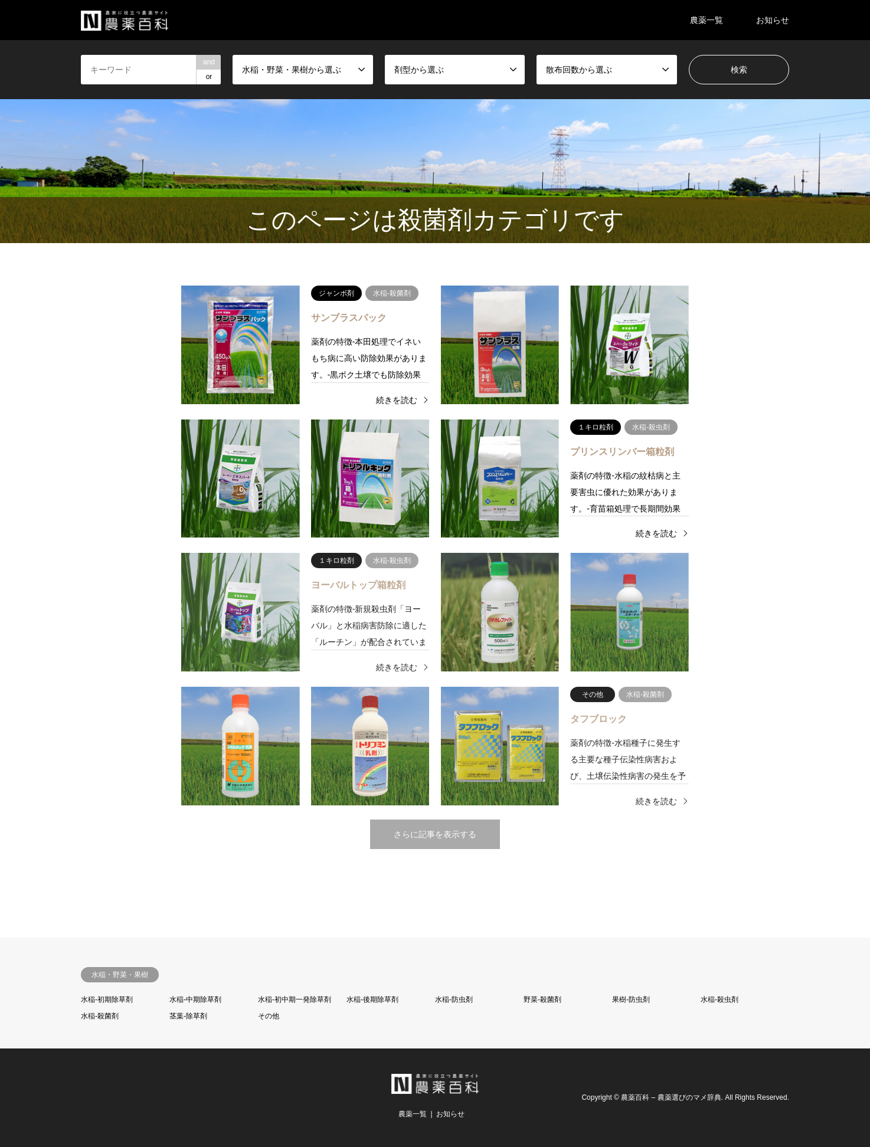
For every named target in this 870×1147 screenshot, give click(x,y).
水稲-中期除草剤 (195, 999)
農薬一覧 (706, 20)
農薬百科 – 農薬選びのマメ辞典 (671, 1097)
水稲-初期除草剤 (107, 999)
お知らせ (772, 20)
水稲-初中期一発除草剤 (294, 999)
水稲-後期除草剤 (372, 999)
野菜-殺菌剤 (542, 999)
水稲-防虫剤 (454, 999)
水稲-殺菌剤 (100, 1016)
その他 (268, 1016)
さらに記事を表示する (435, 834)
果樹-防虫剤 (631, 999)
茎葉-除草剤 (188, 1016)
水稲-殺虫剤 (719, 999)
